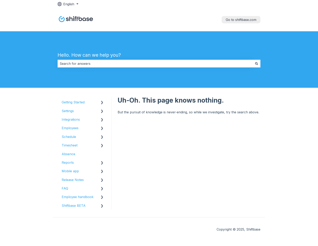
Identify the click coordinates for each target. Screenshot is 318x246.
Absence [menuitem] (68, 154)
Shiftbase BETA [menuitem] (74, 206)
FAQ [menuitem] (65, 188)
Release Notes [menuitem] (73, 180)
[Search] (256, 63)
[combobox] (155, 63)
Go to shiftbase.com (241, 20)
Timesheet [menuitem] (69, 145)
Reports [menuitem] (68, 162)
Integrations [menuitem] (71, 119)
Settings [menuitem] (68, 111)
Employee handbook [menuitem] (77, 197)
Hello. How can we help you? (89, 55)
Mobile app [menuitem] (70, 171)
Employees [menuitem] (70, 128)
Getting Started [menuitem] (73, 102)
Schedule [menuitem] (69, 137)
